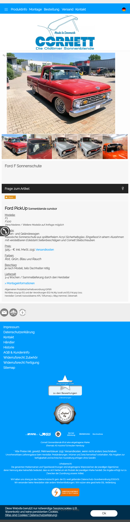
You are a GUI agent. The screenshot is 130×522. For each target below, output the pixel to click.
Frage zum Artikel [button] (17, 188)
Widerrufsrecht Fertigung (21, 362)
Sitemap (9, 367)
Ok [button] (104, 513)
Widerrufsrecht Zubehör (20, 357)
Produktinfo (19, 9)
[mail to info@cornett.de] (4, 312)
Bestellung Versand (58, 9)
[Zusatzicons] (22, 312)
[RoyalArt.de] (13, 312)
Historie (8, 347)
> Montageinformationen (20, 283)
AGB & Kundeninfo (16, 352)
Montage (35, 9)
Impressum (11, 327)
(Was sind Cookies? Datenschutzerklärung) (31, 515)
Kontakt (80, 9)
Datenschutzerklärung (19, 332)
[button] (6, 9)
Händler (9, 342)
